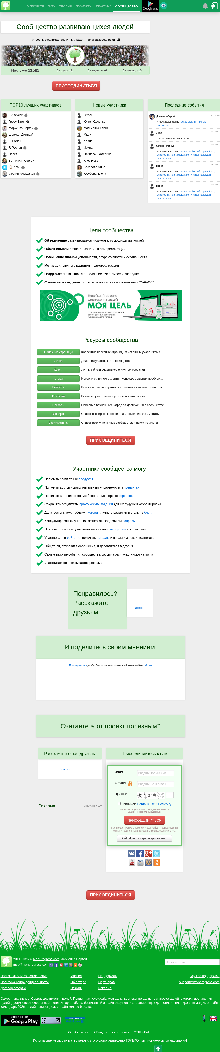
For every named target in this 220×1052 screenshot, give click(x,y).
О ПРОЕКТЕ (35, 6)
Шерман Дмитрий (18, 134)
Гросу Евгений (15, 121)
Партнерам (106, 982)
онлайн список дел (41, 1007)
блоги (148, 512)
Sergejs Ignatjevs (161, 146)
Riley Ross (87, 160)
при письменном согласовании (163, 1040)
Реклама (105, 988)
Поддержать (107, 976)
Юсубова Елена (91, 173)
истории (94, 512)
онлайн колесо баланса (74, 1007)
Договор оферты (13, 988)
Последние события (184, 105)
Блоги (58, 369)
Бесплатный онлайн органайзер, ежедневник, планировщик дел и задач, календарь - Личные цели (186, 155)
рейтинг (148, 665)
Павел (10, 154)
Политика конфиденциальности (25, 982)
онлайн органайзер (67, 1003)
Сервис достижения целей (51, 998)
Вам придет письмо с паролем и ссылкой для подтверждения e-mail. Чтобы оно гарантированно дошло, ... (144, 829)
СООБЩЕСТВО (126, 6)
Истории (58, 378)
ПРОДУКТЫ (84, 6)
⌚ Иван (11, 167)
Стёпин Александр (18, 173)
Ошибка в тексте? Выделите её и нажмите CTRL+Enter (110, 1032)
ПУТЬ (51, 6)
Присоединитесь (78, 665)
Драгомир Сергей (162, 116)
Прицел (79, 998)
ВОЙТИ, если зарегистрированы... (144, 838)
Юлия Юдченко (91, 121)
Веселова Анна (91, 167)
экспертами (117, 529)
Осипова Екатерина (94, 154)
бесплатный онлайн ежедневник (108, 1003)
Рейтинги (58, 396)
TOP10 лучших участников (35, 105)
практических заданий (96, 504)
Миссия (76, 976)
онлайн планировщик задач (184, 1003)
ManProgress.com (46, 959)
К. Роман (11, 141)
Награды (58, 405)
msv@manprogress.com (31, 964)
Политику (164, 804)
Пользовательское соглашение (24, 976)
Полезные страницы (58, 352)
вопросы (128, 521)
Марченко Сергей (18, 128)
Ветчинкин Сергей (18, 160)
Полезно (137, 607)
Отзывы (76, 988)
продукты (86, 479)
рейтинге (73, 537)
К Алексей (12, 115)
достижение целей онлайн (31, 1003)
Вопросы (58, 387)
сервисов (126, 496)
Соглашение (146, 804)
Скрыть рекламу (93, 806)
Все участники (58, 422)
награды (103, 537)
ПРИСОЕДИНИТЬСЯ (76, 85)
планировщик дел (148, 1003)
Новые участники (109, 105)
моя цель (115, 998)
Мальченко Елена (92, 128)
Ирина (84, 147)
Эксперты (58, 414)
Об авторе (78, 982)
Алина (84, 141)
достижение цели (137, 998)
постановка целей (165, 998)
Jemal (84, 115)
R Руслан (12, 147)
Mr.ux (84, 134)
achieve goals (96, 998)
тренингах (131, 487)
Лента (58, 361)
